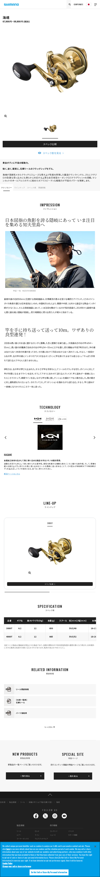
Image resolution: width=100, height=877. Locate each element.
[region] (50, 859)
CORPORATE (78, 4)
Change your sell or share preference (16, 866)
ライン (37, 835)
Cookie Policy (7, 863)
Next (93, 437)
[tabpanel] (50, 553)
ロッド (37, 831)
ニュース (53, 835)
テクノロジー (6, 187)
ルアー (19, 835)
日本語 (2, 802)
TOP (50, 795)
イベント (71, 831)
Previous (7, 437)
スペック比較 (50, 144)
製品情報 (12, 802)
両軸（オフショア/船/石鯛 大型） (40, 802)
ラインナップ (19, 187)
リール (22, 802)
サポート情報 (72, 835)
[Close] (95, 846)
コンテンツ (53, 831)
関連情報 (41, 187)
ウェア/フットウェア (41, 838)
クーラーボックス (23, 838)
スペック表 (31, 187)
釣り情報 (53, 825)
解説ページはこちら (12, 473)
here (8, 848)
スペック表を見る (52, 153)
